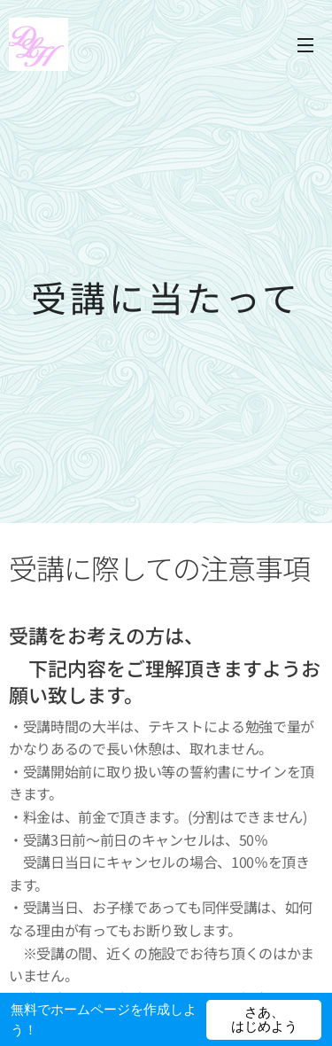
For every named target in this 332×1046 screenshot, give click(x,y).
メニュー (305, 45)
